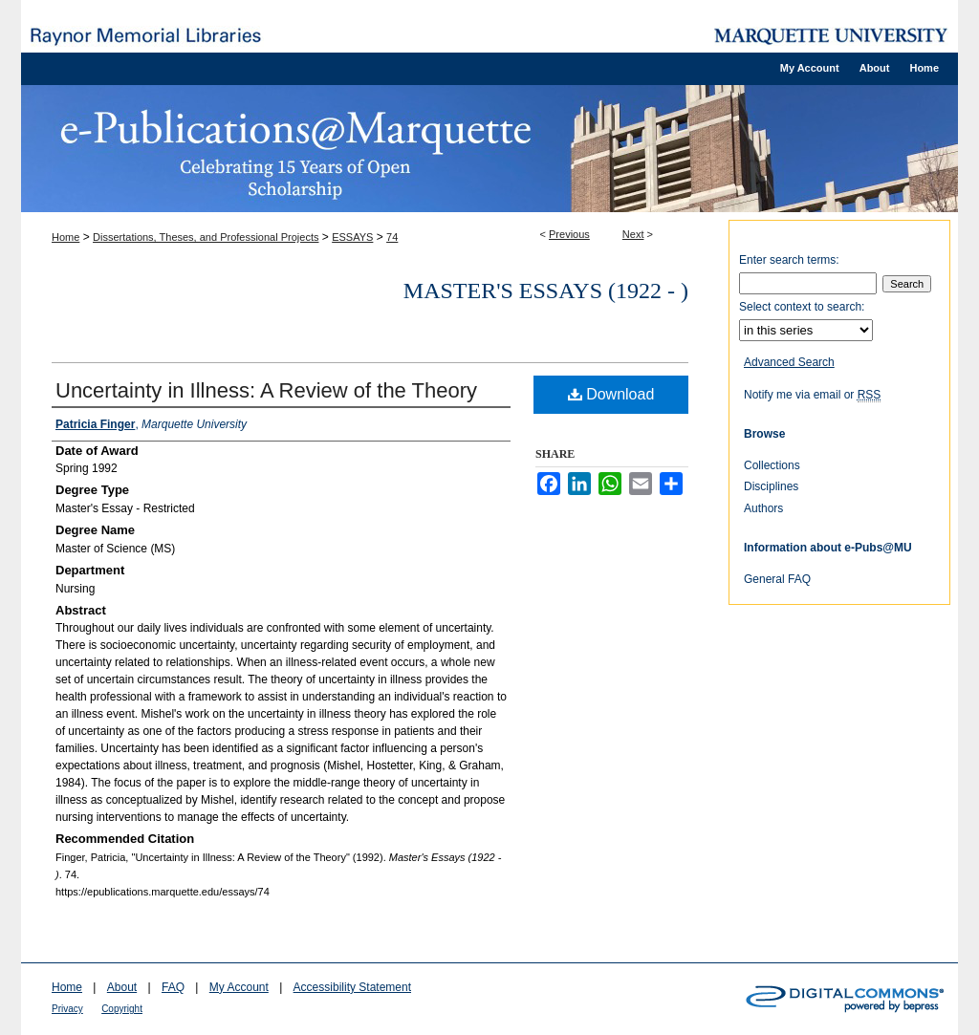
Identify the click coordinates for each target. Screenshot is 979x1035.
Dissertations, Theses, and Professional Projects (205, 237)
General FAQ (777, 579)
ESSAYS (352, 237)
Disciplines (771, 486)
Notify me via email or (812, 394)
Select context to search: (801, 306)
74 (392, 237)
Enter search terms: (789, 260)
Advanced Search (789, 362)
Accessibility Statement (352, 987)
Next (633, 234)
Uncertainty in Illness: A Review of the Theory (266, 390)
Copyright (121, 1008)
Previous (569, 234)
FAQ (173, 987)
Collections (772, 465)
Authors (763, 508)
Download (611, 394)
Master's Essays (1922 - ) (545, 290)
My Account (239, 987)
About (122, 987)
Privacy (67, 1008)
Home (65, 237)
